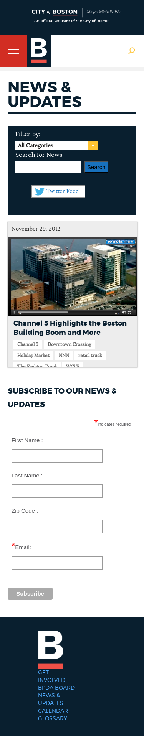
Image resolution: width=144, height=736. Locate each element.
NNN (64, 355)
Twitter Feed (62, 191)
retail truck (90, 355)
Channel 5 (27, 344)
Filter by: (27, 134)
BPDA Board (56, 688)
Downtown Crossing (69, 344)
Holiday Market (33, 355)
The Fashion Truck (37, 366)
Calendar (53, 711)
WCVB (72, 366)
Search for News (38, 155)
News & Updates (50, 699)
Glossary (52, 718)
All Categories (35, 145)
